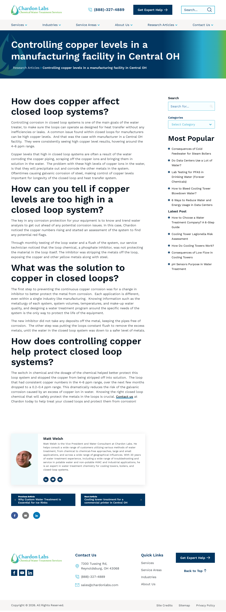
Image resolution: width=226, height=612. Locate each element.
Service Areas (151, 571)
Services (147, 564)
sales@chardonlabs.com (99, 586)
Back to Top (195, 572)
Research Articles (26, 68)
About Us (148, 585)
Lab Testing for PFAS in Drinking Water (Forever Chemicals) (188, 177)
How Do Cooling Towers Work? (193, 246)
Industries (148, 578)
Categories (175, 118)
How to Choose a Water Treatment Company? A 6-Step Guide (193, 222)
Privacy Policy (205, 606)
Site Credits (164, 606)
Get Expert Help (150, 10)
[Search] (191, 106)
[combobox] (191, 124)
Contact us (124, 397)
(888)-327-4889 (93, 578)
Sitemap (184, 606)
